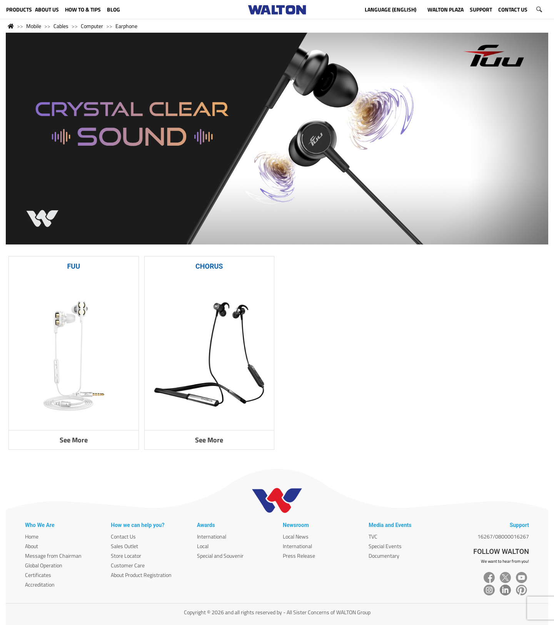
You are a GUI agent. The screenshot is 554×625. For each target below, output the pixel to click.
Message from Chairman (53, 556)
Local (203, 546)
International (211, 536)
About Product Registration (141, 575)
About (31, 546)
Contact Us (123, 536)
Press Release (299, 556)
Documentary (384, 556)
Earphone (126, 26)
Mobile (33, 26)
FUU (73, 266)
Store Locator (126, 556)
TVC (373, 536)
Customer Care (128, 565)
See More (74, 440)
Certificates (38, 575)
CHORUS (209, 266)
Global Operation (43, 565)
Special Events (385, 546)
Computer (92, 26)
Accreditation (40, 584)
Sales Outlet (124, 546)
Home (31, 536)
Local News (296, 536)
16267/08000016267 (503, 536)
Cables (60, 26)
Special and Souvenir (220, 556)
